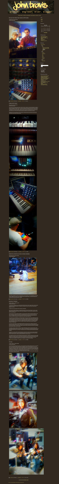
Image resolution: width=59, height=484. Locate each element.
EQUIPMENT (28, 15)
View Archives (43, 44)
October (43, 52)
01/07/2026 (45, 32)
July (42, 54)
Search (42, 63)
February (43, 57)
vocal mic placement (44, 40)
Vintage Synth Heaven (44, 77)
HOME (19, 15)
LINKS (40, 15)
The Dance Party (43, 80)
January (43, 58)
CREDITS (24, 15)
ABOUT (22, 15)
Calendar (42, 23)
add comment (11, 251)
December (43, 60)
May (42, 46)
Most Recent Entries (44, 74)
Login (41, 21)
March (43, 56)
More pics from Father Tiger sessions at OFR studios (46, 48)
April (42, 50)
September (43, 53)
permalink (20, 251)
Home (42, 19)
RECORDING (33, 15)
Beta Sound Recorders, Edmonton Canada (44, 37)
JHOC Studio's (43, 39)
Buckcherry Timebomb (44, 79)
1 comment (11, 477)
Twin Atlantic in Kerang (44, 84)
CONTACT (37, 15)
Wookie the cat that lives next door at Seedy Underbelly (45, 78)
